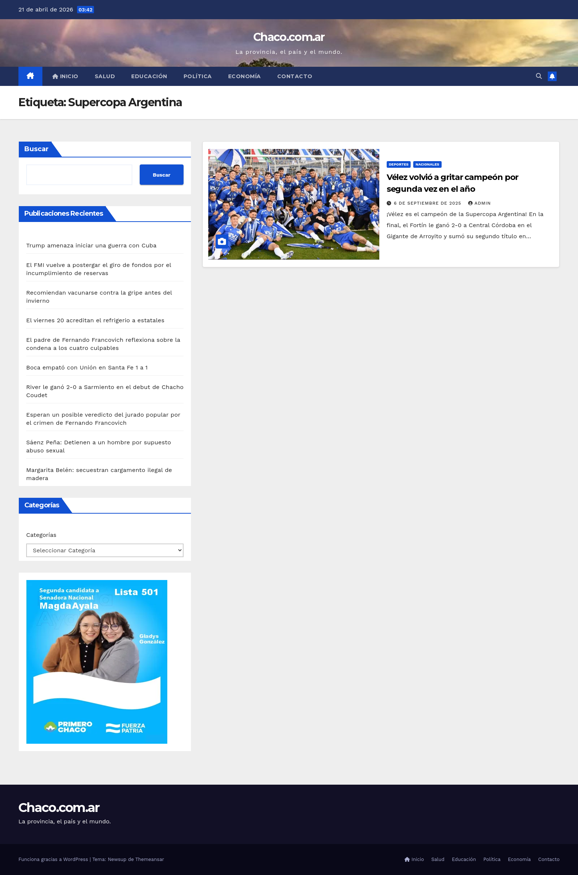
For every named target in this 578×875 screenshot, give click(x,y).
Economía (244, 76)
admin (479, 203)
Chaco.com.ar (289, 37)
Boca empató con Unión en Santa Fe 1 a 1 (87, 367)
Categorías (41, 534)
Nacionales (427, 164)
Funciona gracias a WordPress (54, 859)
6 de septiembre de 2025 (428, 203)
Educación (149, 76)
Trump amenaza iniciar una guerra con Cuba (91, 245)
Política (198, 76)
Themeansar (149, 859)
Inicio (65, 76)
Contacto (295, 76)
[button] (539, 76)
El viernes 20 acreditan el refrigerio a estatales (95, 320)
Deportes (399, 164)
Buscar (36, 149)
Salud (105, 76)
